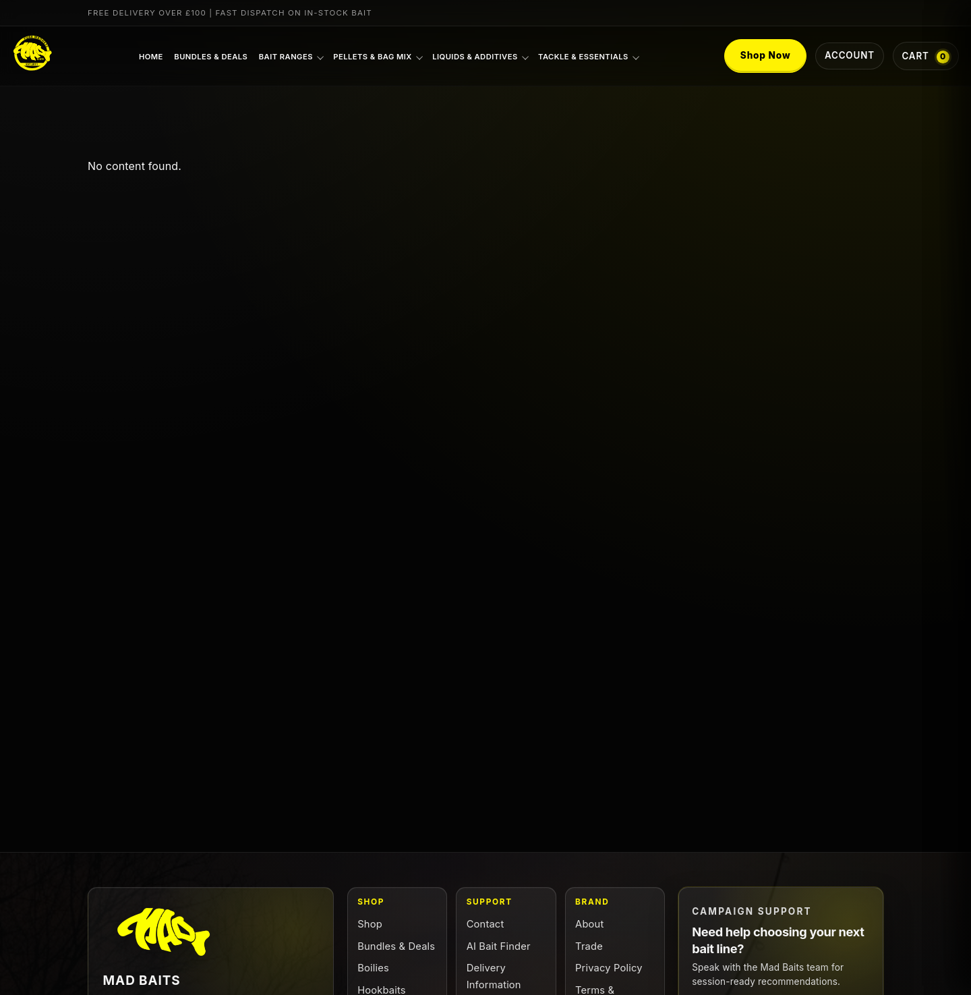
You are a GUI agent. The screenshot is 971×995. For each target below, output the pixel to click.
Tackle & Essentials (583, 57)
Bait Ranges (286, 57)
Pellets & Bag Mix (372, 57)
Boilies (373, 968)
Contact (485, 924)
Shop (369, 924)
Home (151, 57)
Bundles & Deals (210, 57)
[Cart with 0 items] (926, 56)
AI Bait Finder (499, 946)
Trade (589, 946)
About (589, 924)
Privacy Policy (609, 968)
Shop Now (765, 55)
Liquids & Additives (474, 57)
